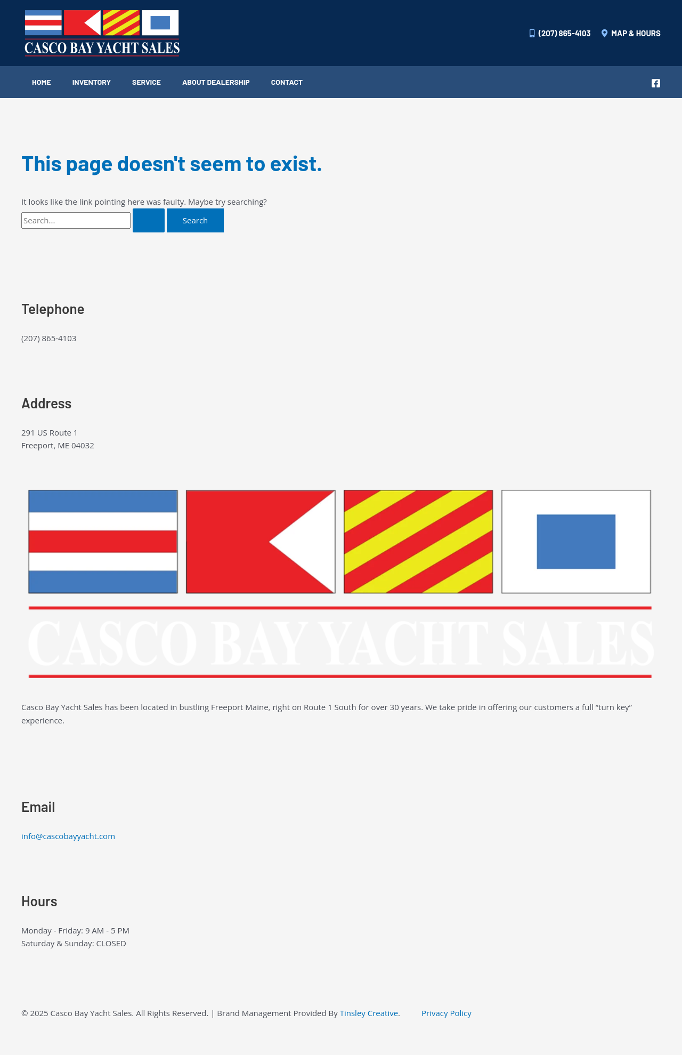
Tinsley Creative (369, 1013)
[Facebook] (656, 83)
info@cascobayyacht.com (68, 836)
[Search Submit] (149, 220)
